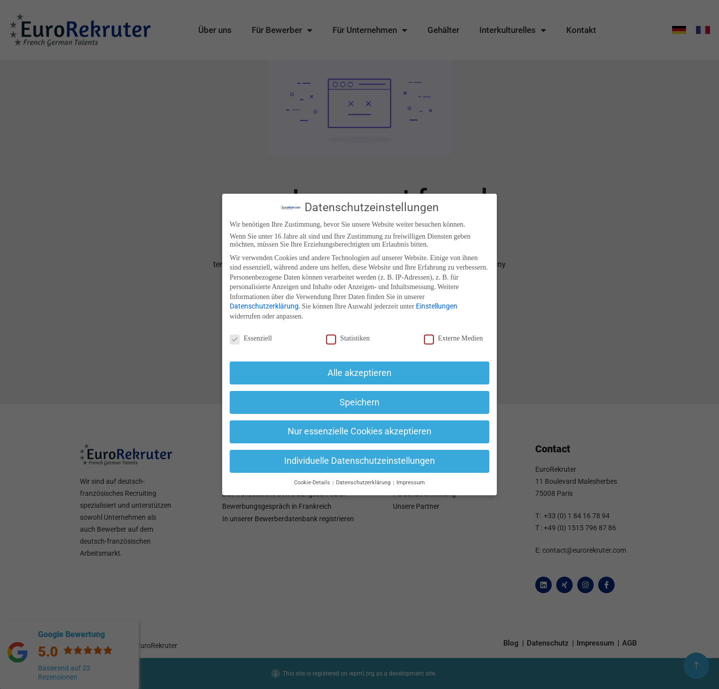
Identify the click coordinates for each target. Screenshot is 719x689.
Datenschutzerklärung (264, 306)
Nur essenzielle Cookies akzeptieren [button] (359, 431)
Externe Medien (453, 339)
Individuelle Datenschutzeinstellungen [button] (359, 461)
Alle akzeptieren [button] (359, 373)
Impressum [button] (410, 482)
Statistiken (347, 339)
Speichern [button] (359, 402)
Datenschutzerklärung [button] (364, 482)
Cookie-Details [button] (313, 482)
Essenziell (251, 339)
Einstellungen (436, 306)
